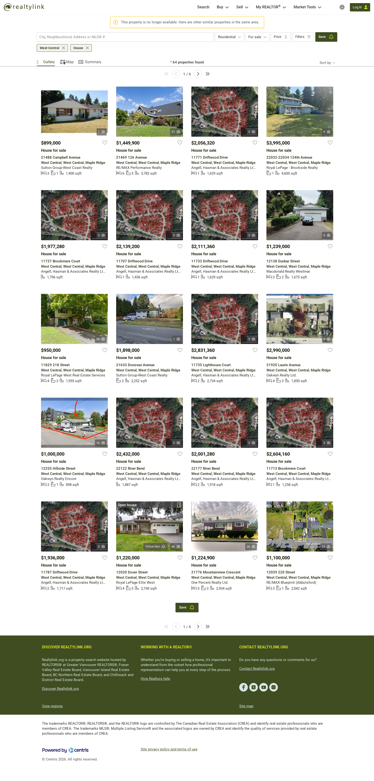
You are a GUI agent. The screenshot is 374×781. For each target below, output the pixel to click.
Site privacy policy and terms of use (169, 749)
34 (326, 546)
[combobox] (125, 37)
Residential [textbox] (227, 37)
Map (70, 62)
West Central (49, 48)
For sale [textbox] (254, 37)
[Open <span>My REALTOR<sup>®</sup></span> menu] (284, 7)
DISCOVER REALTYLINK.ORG (67, 647)
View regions (52, 706)
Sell (239, 7)
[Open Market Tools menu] (320, 7)
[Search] (203, 7)
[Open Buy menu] (227, 7)
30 (100, 339)
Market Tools (305, 7)
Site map (246, 706)
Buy (220, 7)
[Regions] (342, 7)
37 (175, 132)
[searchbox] (122, 37)
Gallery (49, 62)
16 (100, 443)
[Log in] (360, 7)
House (78, 48)
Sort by (325, 63)
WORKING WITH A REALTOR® (166, 647)
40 (175, 546)
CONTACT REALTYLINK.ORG (263, 647)
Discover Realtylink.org (60, 689)
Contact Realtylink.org (257, 668)
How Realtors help (155, 679)
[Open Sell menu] (247, 7)
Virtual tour (155, 546)
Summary (93, 62)
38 (251, 546)
